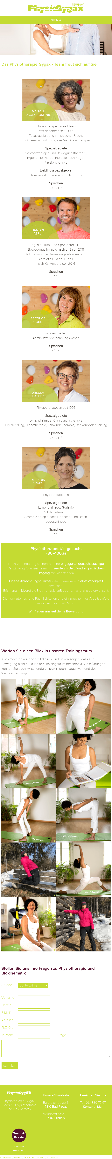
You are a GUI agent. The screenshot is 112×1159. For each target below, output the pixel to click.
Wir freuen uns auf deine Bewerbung (56, 611)
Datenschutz (18, 1150)
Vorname (7, 998)
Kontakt (89, 1107)
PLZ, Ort (7, 1028)
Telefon (7, 1035)
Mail (100, 1107)
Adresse (7, 1020)
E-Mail (6, 1013)
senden (10, 1065)
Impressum (19, 1146)
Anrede (6, 985)
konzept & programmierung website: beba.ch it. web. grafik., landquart (29, 1157)
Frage (62, 1035)
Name (6, 1005)
